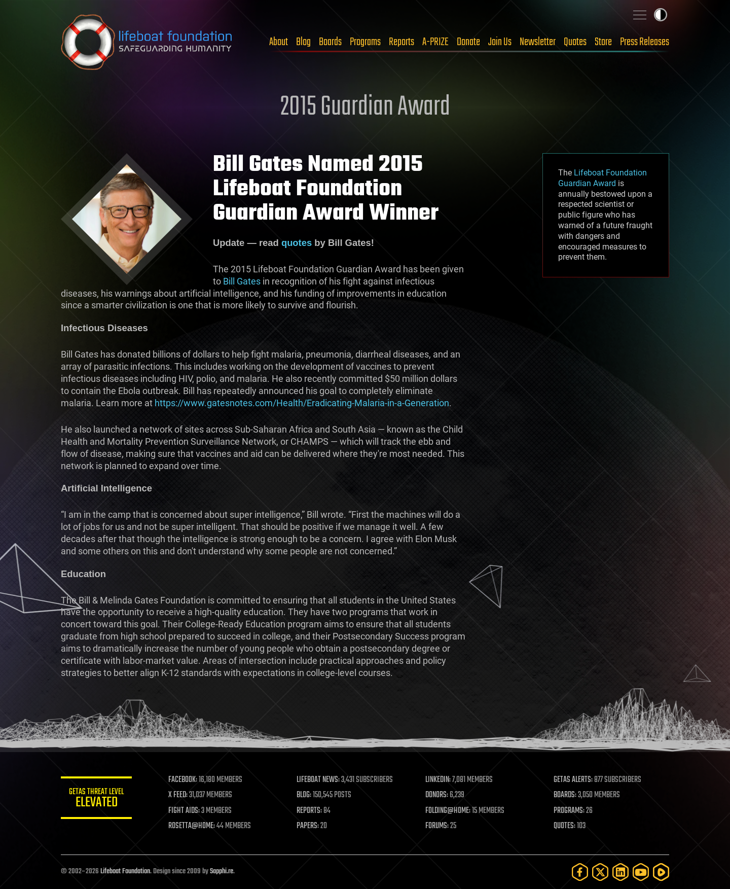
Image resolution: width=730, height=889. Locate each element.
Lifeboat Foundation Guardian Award (602, 178)
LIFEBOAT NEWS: (318, 780)
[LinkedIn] (620, 872)
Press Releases (644, 42)
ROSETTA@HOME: (191, 826)
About (278, 42)
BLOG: (304, 795)
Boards (330, 42)
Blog (303, 42)
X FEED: (178, 795)
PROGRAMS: (569, 810)
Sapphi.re (221, 871)
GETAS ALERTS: (573, 780)
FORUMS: (437, 826)
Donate (468, 42)
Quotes (575, 42)
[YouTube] (641, 872)
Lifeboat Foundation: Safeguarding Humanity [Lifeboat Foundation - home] (147, 42)
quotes (296, 242)
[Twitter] (600, 872)
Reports (401, 42)
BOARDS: (565, 795)
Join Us (500, 42)
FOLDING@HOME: (447, 810)
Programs (365, 42)
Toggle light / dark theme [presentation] (660, 14)
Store (603, 42)
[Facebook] (580, 872)
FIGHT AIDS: (184, 810)
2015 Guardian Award (365, 107)
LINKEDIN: (438, 780)
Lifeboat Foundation (125, 871)
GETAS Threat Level (96, 799)
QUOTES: (564, 826)
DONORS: (436, 795)
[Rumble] (661, 872)
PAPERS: (308, 826)
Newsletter (538, 42)
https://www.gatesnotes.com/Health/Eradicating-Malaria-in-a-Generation (302, 403)
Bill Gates (242, 281)
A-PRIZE (435, 42)
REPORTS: (309, 810)
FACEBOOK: (182, 780)
